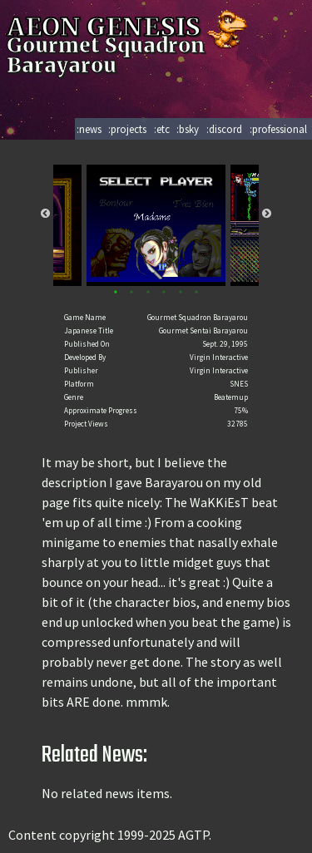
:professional (278, 129)
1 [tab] (115, 292)
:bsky (187, 129)
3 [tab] (147, 292)
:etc (162, 129)
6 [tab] (196, 292)
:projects (127, 129)
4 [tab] (164, 292)
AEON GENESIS (128, 26)
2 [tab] (131, 292)
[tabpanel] (156, 225)
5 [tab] (180, 292)
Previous (45, 214)
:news (89, 129)
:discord (224, 129)
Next (266, 214)
